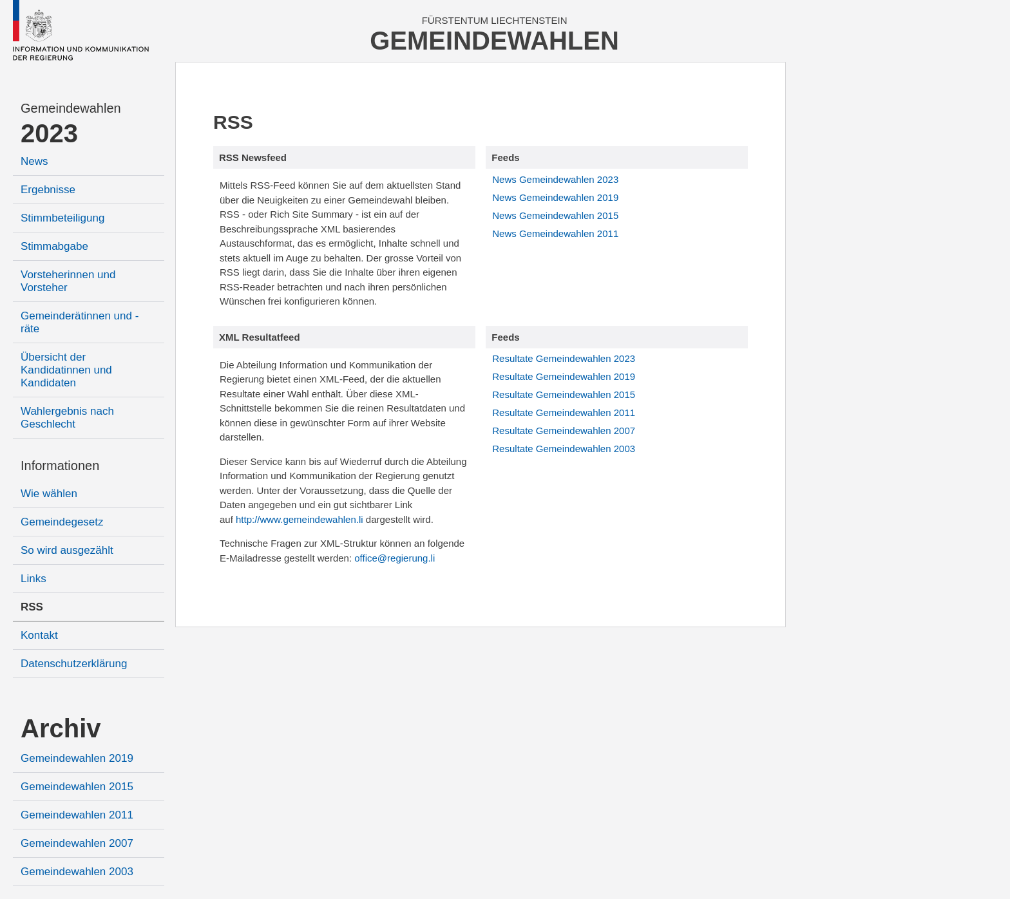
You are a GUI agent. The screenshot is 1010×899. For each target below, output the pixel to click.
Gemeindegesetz (62, 522)
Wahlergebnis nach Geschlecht (67, 417)
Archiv (61, 728)
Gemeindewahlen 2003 (77, 872)
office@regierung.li (394, 558)
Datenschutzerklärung (74, 664)
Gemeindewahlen (71, 108)
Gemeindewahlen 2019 (77, 758)
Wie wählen (49, 493)
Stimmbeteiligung (62, 218)
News (34, 161)
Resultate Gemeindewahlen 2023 (563, 358)
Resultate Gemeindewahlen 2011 (563, 412)
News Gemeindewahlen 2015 (555, 215)
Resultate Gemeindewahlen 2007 (563, 430)
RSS (32, 607)
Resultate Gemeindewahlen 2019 (563, 376)
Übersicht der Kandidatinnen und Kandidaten (66, 370)
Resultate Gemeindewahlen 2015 (563, 394)
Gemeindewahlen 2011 (77, 815)
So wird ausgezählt (67, 550)
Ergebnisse (48, 190)
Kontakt (39, 635)
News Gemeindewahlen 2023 (555, 179)
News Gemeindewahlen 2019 (555, 197)
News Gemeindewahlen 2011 (555, 233)
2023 (49, 133)
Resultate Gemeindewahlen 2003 (563, 448)
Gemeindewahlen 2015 (77, 787)
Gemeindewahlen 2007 (77, 843)
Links (33, 579)
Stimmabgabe (54, 246)
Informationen (60, 465)
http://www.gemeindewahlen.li (299, 519)
